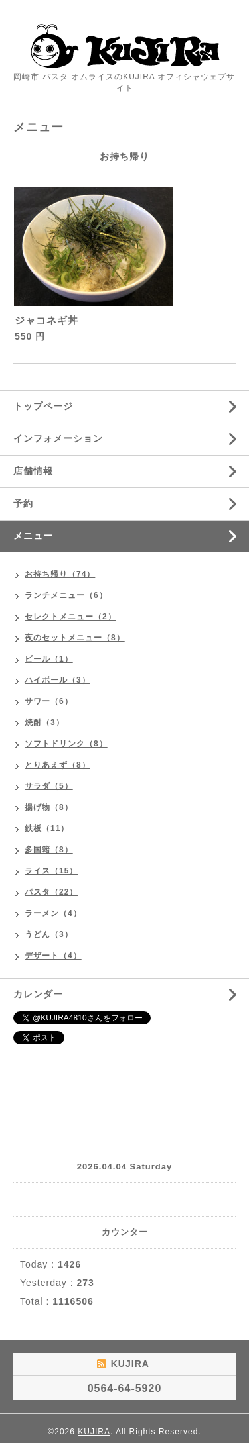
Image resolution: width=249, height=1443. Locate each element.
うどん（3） (49, 934)
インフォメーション (58, 438)
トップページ (43, 406)
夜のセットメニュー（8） (75, 637)
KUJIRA (94, 1431)
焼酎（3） (44, 722)
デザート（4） (53, 955)
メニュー (33, 535)
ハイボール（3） (57, 680)
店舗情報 (33, 471)
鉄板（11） (47, 828)
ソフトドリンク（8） (66, 743)
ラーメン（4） (53, 913)
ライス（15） (51, 870)
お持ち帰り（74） (60, 574)
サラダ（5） (49, 786)
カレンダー (38, 994)
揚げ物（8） (49, 807)
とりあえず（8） (57, 765)
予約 (23, 503)
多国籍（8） (49, 849)
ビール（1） (49, 659)
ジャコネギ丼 (46, 320)
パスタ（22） (51, 892)
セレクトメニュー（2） (70, 616)
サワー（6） (49, 701)
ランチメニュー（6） (66, 595)
